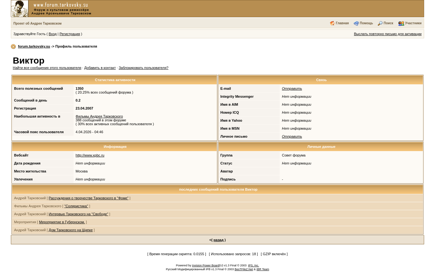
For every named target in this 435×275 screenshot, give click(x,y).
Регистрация (69, 34)
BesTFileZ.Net (244, 269)
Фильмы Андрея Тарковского (99, 116)
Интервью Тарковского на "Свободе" (78, 214)
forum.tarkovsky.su (34, 46)
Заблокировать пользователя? (143, 68)
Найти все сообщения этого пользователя (47, 68)
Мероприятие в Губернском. (62, 222)
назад (218, 240)
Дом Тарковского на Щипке (71, 230)
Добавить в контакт (100, 68)
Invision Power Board (205, 265)
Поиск (388, 23)
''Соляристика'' (76, 206)
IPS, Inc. (253, 265)
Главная (342, 23)
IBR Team (263, 269)
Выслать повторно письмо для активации (388, 34)
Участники (413, 23)
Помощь (366, 23)
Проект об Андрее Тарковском (37, 23)
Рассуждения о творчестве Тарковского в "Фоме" (88, 198)
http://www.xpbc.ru (90, 155)
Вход (53, 34)
